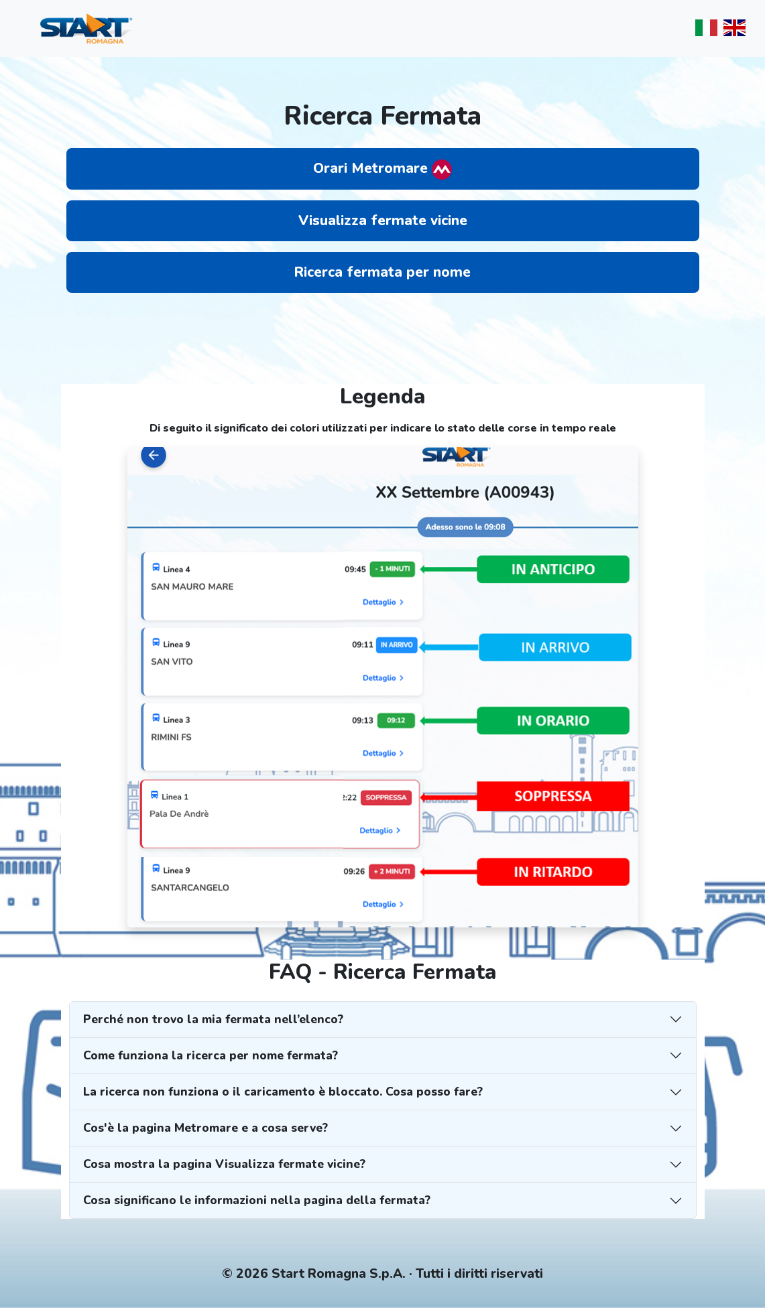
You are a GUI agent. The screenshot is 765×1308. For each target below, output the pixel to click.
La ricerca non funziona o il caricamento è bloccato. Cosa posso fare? (283, 1092)
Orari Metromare (382, 169)
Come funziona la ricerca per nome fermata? (210, 1055)
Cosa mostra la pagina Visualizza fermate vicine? (224, 1164)
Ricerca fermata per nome (382, 272)
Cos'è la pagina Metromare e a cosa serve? (205, 1128)
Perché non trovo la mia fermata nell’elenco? (213, 1019)
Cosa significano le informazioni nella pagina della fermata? (256, 1200)
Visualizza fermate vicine (382, 220)
